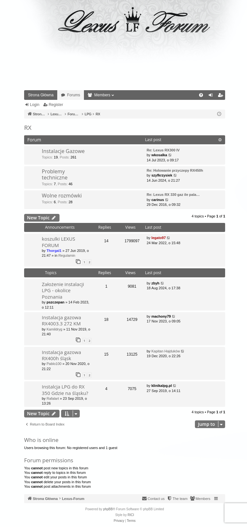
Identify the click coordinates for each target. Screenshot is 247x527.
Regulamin (66, 255)
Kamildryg (54, 329)
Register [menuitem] (221, 96)
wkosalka (159, 155)
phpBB (108, 509)
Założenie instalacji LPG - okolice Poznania (63, 290)
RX (28, 127)
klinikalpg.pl (161, 386)
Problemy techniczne (55, 174)
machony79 (161, 316)
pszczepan (56, 302)
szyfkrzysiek (161, 175)
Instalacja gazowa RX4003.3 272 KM (61, 320)
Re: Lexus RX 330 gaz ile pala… (173, 194)
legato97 (158, 238)
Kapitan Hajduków (165, 351)
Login (34, 104)
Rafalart (53, 398)
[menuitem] (201, 95)
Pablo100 (54, 364)
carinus (157, 200)
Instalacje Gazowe (63, 151)
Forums (73, 95)
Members (102, 95)
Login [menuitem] (212, 96)
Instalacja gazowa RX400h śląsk (61, 355)
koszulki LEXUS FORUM (58, 241)
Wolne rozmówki (62, 195)
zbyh (155, 283)
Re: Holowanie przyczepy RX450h (175, 170)
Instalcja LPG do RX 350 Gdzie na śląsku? (65, 389)
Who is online (41, 440)
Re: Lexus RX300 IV (163, 150)
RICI (131, 515)
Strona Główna (40, 95)
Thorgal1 (54, 251)
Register (56, 104)
